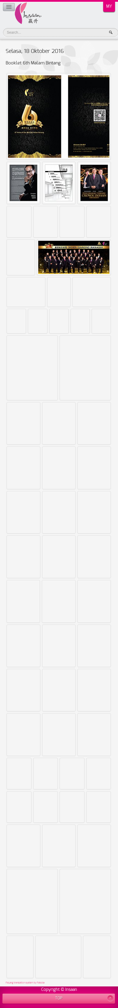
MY (109, 6)
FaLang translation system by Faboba (25, 983)
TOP (59, 998)
